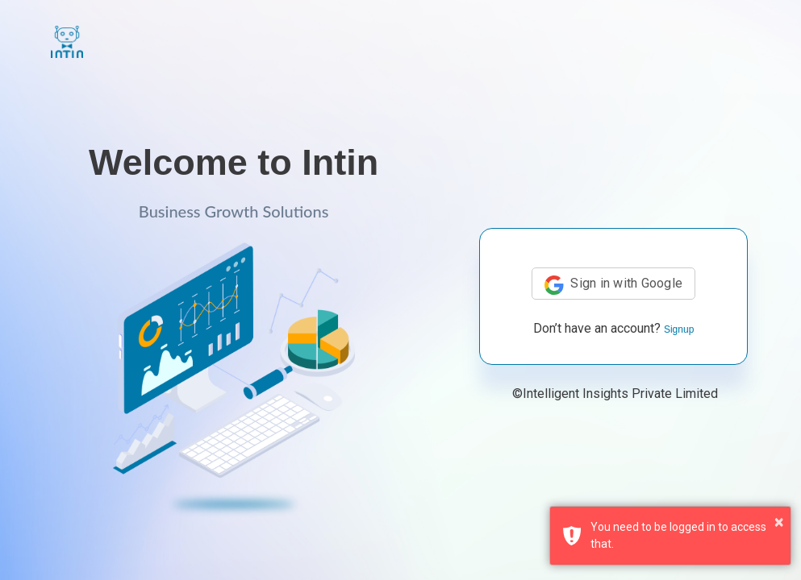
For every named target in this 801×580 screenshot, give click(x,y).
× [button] (778, 522)
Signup (679, 329)
